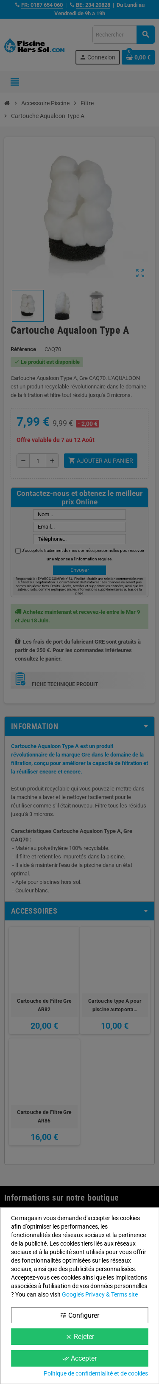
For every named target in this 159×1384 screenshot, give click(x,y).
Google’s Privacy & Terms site (100, 1294)
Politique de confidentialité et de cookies (96, 1373)
